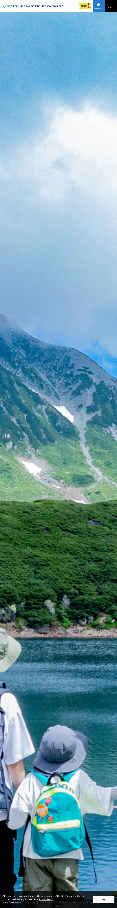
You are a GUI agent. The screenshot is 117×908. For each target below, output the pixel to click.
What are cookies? (12, 902)
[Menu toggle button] (111, 6)
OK (104, 899)
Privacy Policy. (46, 899)
